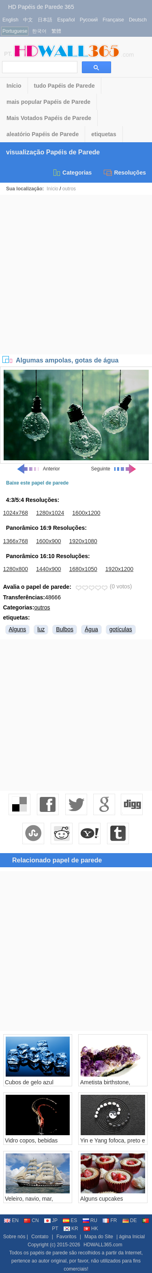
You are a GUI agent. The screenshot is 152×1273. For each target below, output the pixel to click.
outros (69, 189)
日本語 (45, 20)
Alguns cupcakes (101, 1198)
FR (110, 1220)
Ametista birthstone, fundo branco (105, 1085)
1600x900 (48, 541)
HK (90, 1228)
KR (71, 1228)
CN (31, 1220)
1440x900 (48, 569)
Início (13, 85)
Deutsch (138, 20)
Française (113, 20)
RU (90, 1220)
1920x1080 (83, 541)
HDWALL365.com (102, 1245)
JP (51, 1220)
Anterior (38, 469)
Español (66, 20)
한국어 (39, 31)
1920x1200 (119, 569)
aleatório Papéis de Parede (42, 134)
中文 (28, 20)
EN (11, 1220)
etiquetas (103, 134)
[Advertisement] (76, 274)
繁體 (56, 31)
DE (129, 1220)
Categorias (72, 172)
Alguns (17, 629)
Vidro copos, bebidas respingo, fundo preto (31, 1143)
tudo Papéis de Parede (64, 85)
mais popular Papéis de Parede (48, 102)
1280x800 (15, 569)
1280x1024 (50, 513)
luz (41, 629)
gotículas (120, 629)
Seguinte (114, 469)
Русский (89, 20)
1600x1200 (86, 513)
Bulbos (64, 629)
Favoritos (66, 1236)
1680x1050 (83, 569)
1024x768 (15, 513)
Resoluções (125, 172)
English (10, 20)
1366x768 (15, 541)
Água (91, 629)
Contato (39, 1236)
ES (70, 1220)
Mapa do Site (98, 1236)
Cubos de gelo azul (29, 1082)
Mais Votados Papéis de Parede (48, 118)
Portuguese (14, 31)
